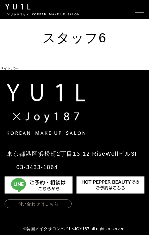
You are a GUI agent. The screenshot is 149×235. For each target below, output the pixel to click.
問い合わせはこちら (38, 204)
